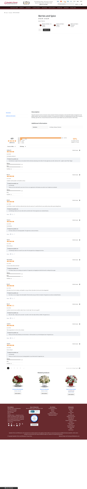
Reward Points (53, 412)
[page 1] (8, 368)
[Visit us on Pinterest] (17, 423)
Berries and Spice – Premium (75, 24)
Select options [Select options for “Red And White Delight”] (71, 394)
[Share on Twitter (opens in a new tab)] (12, 214)
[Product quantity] (40, 30)
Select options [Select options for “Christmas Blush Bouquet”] (17, 393)
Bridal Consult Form (71, 416)
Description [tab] (8, 112)
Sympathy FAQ (71, 415)
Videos (71, 428)
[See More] (43, 169)
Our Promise (71, 408)
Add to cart (46, 30)
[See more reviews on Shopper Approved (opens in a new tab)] (14, 214)
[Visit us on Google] (11, 423)
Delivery (52, 409)
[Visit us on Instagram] (14, 425)
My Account (71, 429)
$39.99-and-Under (14, 7)
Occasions (28, 7)
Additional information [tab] (10, 115)
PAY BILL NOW (73, 7)
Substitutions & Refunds (53, 413)
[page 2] (11, 368)
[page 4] (17, 368)
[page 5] (20, 368)
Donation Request (71, 425)
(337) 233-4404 (43, 4)
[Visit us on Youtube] (8, 425)
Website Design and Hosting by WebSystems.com (69, 436)
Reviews (71, 421)
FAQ (71, 413)
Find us (9, 413)
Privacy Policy (29, 436)
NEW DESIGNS (44, 7)
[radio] (43, 139)
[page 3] (14, 368)
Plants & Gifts (52, 7)
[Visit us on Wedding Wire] (17, 425)
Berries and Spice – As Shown (46, 24)
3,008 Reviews (12, 142)
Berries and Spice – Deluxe (60, 24)
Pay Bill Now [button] (34, 424)
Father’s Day (59, 7)
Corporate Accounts (53, 408)
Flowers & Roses (36, 7)
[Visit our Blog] (19, 425)
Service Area (71, 412)
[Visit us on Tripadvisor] (14, 423)
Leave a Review (71, 423)
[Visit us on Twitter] (20, 423)
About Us (71, 409)
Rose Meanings (71, 427)
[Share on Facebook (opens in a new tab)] (10, 214)
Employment (71, 419)
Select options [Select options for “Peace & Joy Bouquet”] (44, 393)
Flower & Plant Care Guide (71, 420)
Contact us (71, 424)
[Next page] (24, 368)
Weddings (66, 7)
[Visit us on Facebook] (8, 423)
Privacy (52, 411)
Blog (71, 411)
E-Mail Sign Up (71, 417)
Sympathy (21, 7)
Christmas (10, 12)
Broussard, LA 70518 (12, 411)
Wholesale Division (53, 415)
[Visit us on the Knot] (11, 425)
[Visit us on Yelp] (22, 423)
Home (7, 12)
